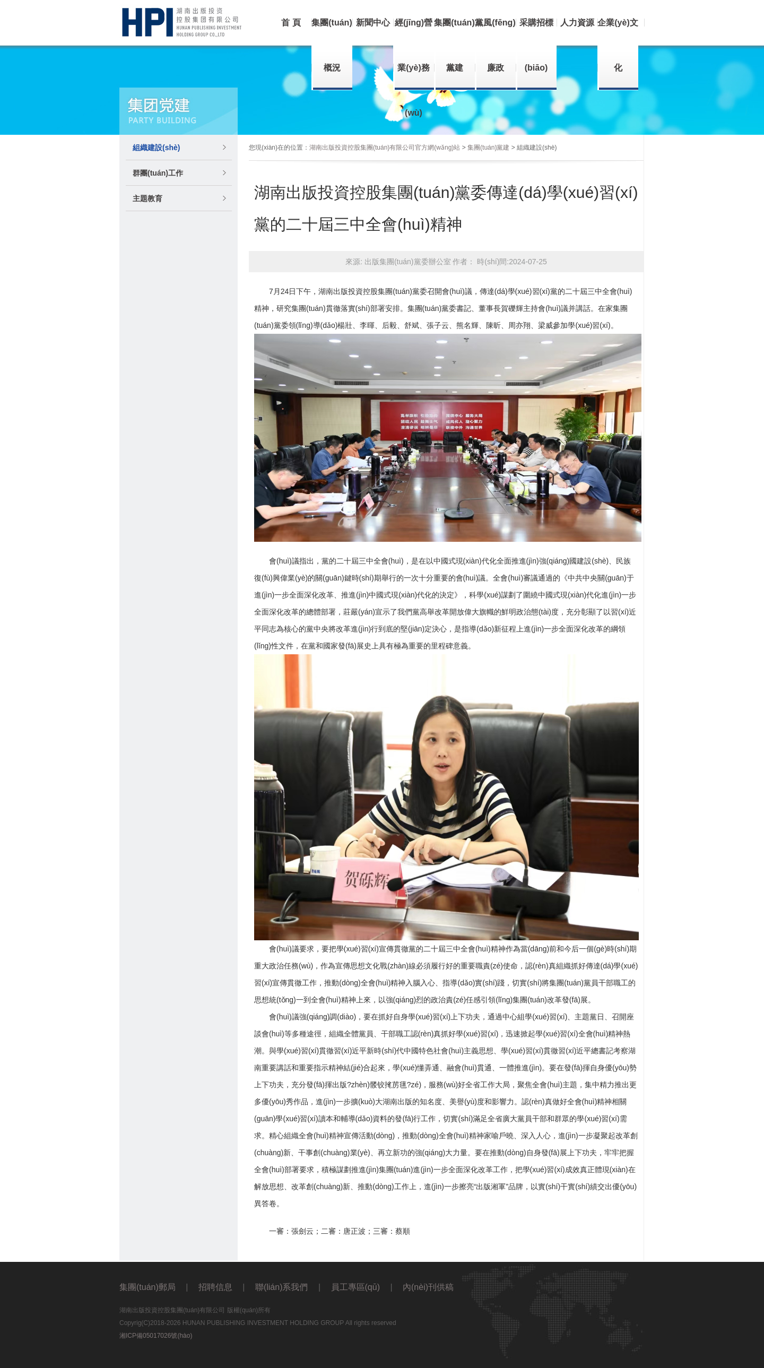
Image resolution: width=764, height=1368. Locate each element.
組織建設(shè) (156, 147)
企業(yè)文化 (617, 45)
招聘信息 (215, 1287)
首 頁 (290, 22)
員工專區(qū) (355, 1287)
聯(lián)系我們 (281, 1287)
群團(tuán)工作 (158, 173)
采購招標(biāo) (536, 45)
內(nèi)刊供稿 (428, 1287)
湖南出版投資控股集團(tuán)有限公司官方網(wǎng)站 (384, 147)
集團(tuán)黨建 (454, 45)
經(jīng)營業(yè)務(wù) (413, 67)
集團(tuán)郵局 (147, 1287)
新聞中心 (373, 22)
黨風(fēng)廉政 (495, 45)
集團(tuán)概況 (331, 45)
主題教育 (147, 198)
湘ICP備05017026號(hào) (155, 1335)
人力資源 (577, 22)
